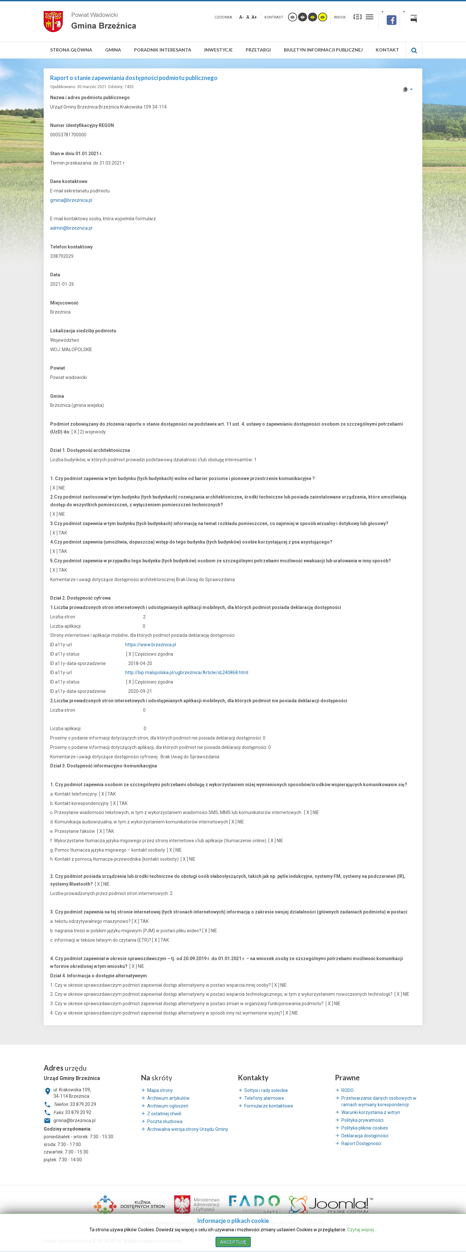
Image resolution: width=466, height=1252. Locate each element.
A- (241, 17)
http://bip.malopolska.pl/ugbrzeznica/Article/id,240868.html (186, 672)
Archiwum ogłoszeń (167, 1105)
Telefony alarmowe (264, 1098)
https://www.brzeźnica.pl (150, 644)
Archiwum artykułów (168, 1098)
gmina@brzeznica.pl (71, 200)
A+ (254, 17)
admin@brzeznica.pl (71, 228)
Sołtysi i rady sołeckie (266, 1090)
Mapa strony (160, 1090)
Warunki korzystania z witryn (370, 1112)
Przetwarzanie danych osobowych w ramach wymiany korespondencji (378, 1101)
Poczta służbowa (165, 1121)
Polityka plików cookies (364, 1128)
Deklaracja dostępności (364, 1135)
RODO (347, 1090)
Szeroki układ (369, 16)
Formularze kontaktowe (268, 1105)
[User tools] (407, 89)
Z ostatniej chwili (164, 1113)
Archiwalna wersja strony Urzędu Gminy (187, 1129)
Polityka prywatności (362, 1120)
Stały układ (357, 16)
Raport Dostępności (361, 1143)
